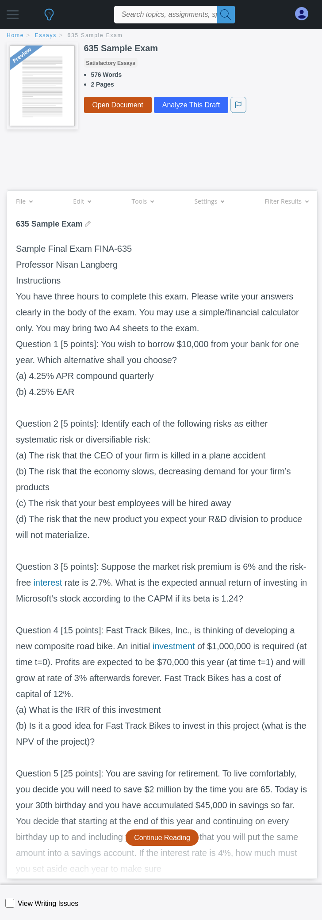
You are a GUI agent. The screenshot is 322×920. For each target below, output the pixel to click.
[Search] (226, 14)
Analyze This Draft (191, 105)
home (15, 35)
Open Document (117, 105)
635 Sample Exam (95, 35)
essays (46, 35)
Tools (142, 201)
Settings (209, 201)
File (24, 201)
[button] (13, 12)
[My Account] (305, 14)
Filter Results (286, 201)
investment (174, 646)
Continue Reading (162, 837)
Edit (82, 201)
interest (48, 582)
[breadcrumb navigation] (161, 36)
